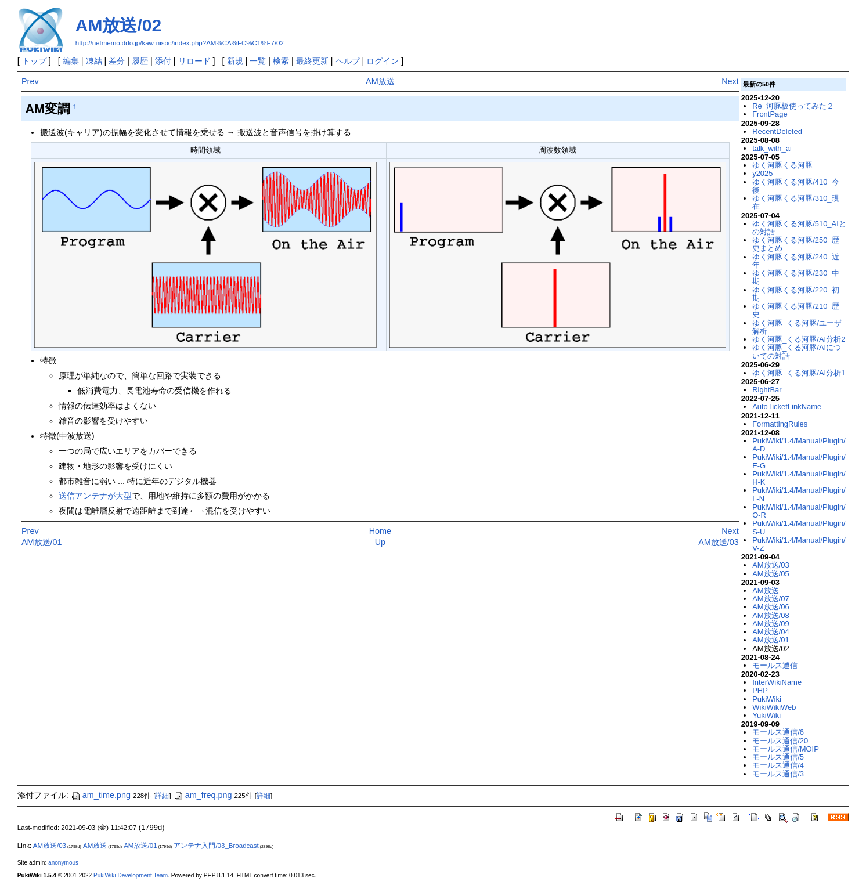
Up (380, 542)
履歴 (140, 61)
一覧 (258, 61)
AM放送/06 (770, 606)
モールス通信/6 (778, 732)
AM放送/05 (770, 573)
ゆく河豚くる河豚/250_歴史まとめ (795, 244)
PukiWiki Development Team (130, 875)
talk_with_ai (772, 148)
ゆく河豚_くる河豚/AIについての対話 (796, 351)
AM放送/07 (770, 598)
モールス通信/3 (778, 774)
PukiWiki (766, 699)
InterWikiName (777, 682)
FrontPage (769, 114)
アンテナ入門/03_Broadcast (216, 845)
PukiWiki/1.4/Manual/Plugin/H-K (799, 477)
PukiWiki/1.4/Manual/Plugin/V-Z (799, 544)
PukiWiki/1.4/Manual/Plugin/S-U (799, 527)
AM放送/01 (41, 542)
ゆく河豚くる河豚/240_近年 (795, 260)
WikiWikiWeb (774, 707)
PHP (760, 690)
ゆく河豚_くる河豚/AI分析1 (798, 373)
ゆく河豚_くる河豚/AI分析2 (798, 339)
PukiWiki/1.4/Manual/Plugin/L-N (799, 494)
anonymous (63, 862)
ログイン (382, 61)
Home (380, 531)
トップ (34, 61)
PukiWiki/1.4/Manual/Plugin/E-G (799, 461)
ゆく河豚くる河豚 (782, 165)
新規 (235, 61)
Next (730, 81)
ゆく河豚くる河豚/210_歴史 (795, 310)
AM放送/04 (770, 631)
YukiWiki (766, 715)
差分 (117, 61)
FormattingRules (779, 424)
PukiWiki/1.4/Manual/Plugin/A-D (799, 444)
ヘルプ (347, 61)
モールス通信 (775, 665)
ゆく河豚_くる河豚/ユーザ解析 (797, 327)
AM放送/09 (770, 623)
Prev (30, 81)
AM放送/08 (770, 615)
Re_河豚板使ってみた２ (793, 106)
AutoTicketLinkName (786, 406)
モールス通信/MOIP (785, 749)
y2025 (762, 173)
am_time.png (101, 795)
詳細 (162, 795)
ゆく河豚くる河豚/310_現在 (795, 202)
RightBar (766, 389)
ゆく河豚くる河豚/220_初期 (795, 294)
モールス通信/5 (778, 757)
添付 (163, 61)
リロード (194, 61)
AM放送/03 (718, 542)
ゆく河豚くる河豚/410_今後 (795, 186)
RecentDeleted (777, 131)
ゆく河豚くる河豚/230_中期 (795, 277)
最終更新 (312, 61)
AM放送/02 (118, 25)
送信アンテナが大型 (95, 495)
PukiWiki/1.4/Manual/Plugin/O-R (799, 511)
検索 (281, 61)
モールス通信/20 (780, 740)
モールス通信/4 (778, 765)
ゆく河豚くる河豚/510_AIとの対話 (799, 227)
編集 (71, 61)
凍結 (94, 61)
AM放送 (380, 81)
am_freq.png (203, 795)
